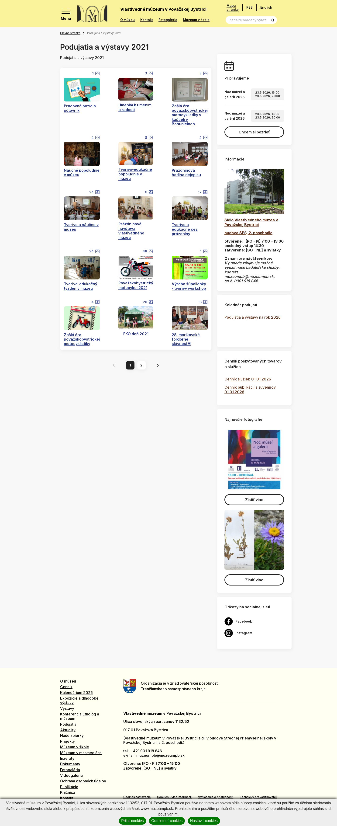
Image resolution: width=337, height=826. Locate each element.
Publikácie (69, 786)
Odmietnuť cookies (166, 821)
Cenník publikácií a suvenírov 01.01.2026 (250, 389)
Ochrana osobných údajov (83, 781)
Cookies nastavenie (137, 797)
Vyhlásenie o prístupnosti (215, 797)
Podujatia (68, 724)
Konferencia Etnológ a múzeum (79, 716)
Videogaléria (71, 775)
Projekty (67, 741)
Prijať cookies (132, 821)
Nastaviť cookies (204, 821)
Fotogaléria (167, 20)
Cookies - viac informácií (174, 797)
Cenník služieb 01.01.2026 (247, 379)
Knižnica (67, 792)
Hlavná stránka (70, 33)
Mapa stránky (233, 7)
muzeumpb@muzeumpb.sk (160, 755)
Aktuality (68, 730)
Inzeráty (67, 758)
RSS (249, 7)
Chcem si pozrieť (254, 132)
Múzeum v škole (196, 20)
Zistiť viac (254, 499)
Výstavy (67, 708)
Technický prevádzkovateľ (258, 797)
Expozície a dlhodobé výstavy (79, 700)
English (266, 7)
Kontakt (146, 20)
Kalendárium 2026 (76, 692)
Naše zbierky (72, 735)
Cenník (66, 686)
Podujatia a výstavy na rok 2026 (252, 317)
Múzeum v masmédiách (81, 752)
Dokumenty (70, 764)
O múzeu (127, 20)
